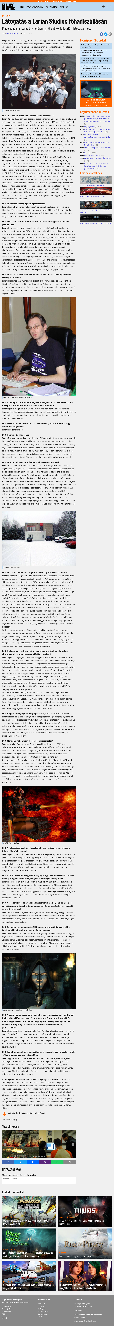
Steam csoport (43, 1311)
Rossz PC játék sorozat (92, 155)
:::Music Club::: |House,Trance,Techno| (97, 148)
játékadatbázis (38, 6)
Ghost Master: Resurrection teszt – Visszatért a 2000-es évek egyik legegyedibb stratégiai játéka (94, 52)
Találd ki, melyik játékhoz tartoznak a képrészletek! (96, 102)
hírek (22, 6)
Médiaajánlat (6, 1309)
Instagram (41, 1309)
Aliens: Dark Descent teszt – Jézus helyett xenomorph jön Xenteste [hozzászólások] (96, 166)
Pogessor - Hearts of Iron (83, 1306)
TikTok (40, 1317)
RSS (3, 1314)
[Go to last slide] (5, 1144)
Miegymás (78, 1310)
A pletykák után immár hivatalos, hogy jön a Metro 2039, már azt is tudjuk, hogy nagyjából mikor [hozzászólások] (97, 118)
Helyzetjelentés (89, 127)
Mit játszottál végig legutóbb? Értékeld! (97, 158)
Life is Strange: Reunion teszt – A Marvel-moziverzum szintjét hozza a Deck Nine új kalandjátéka (95, 68)
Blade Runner (12, 34)
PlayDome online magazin (12, 1300)
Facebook (41, 1304)
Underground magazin (82, 1304)
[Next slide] (73, 1144)
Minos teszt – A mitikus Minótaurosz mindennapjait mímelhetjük (94, 75)
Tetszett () (10, 1119)
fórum (62, 6)
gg (67, 6)
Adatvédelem (6, 1311)
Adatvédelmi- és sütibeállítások (85, 1321)
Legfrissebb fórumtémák (94, 112)
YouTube (41, 1306)
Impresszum (6, 1306)
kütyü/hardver (52, 6)
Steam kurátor (43, 1314)
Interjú (6, 16)
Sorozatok (87, 153)
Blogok (4, 1318)
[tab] (33, 1156)
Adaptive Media (80, 1317)
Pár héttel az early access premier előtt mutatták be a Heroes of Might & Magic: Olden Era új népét (95, 60)
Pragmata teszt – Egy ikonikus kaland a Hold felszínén (95, 46)
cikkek (28, 6)
